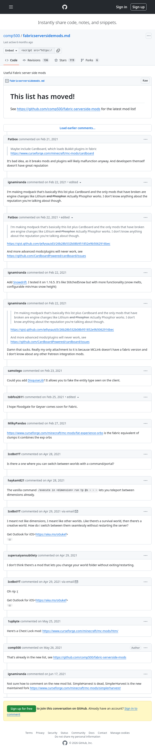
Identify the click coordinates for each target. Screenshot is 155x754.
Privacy (40, 733)
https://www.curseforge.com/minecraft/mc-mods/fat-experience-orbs (55, 433)
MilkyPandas (17, 423)
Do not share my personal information (77, 736)
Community (78, 733)
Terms (29, 733)
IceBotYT (14, 454)
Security (52, 733)
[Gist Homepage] (64, 6)
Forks (90, 60)
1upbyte (14, 621)
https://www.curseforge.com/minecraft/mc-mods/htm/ (80, 631)
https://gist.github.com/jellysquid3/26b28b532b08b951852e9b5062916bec (58, 244)
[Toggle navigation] (10, 7)
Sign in (121, 7)
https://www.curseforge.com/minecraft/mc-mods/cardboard (52, 153)
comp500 (11, 35)
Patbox (13, 139)
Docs (92, 733)
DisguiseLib (36, 380)
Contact (102, 733)
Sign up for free (21, 709)
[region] (77, 102)
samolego (15, 371)
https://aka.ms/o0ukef (51, 534)
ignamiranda (17, 182)
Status (64, 733)
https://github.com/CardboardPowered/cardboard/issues (46, 256)
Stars (64, 60)
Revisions (36, 60)
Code (11, 60)
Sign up (138, 7)
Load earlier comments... (77, 128)
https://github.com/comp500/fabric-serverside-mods (58, 109)
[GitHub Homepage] (64, 743)
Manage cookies (120, 733)
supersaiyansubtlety (22, 555)
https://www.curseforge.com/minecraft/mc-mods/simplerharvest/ (75, 688)
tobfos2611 (16, 397)
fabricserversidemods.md (46, 35)
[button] (58, 50)
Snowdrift (20, 282)
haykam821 (16, 480)
